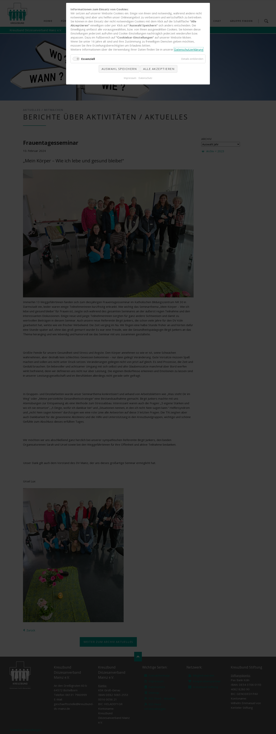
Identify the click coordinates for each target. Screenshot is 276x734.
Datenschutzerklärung (188, 49)
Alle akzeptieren (158, 69)
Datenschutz (145, 78)
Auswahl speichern (119, 69)
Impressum (130, 78)
